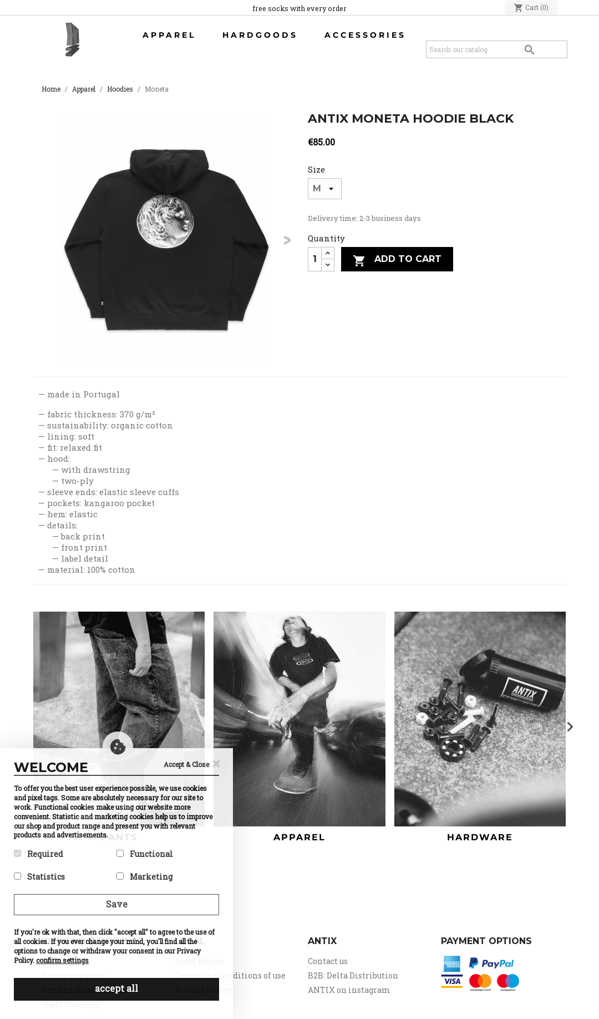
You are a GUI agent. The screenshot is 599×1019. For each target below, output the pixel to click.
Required (38, 854)
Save (117, 904)
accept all (116, 988)
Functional (144, 854)
